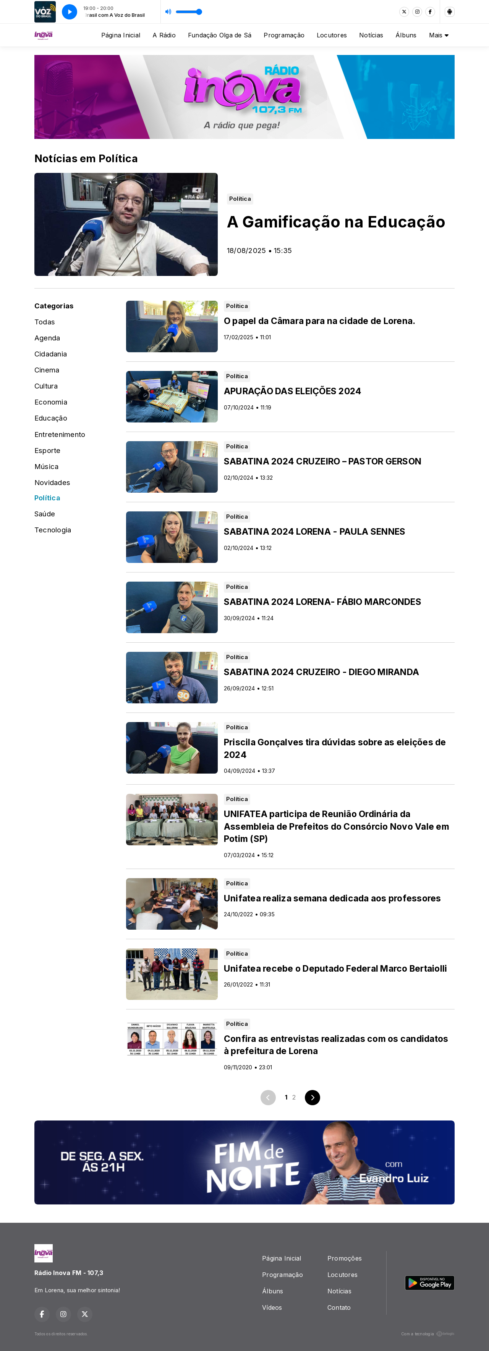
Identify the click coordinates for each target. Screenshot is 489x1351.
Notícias (371, 35)
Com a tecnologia (428, 1333)
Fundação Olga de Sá (220, 35)
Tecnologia (52, 530)
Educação (50, 418)
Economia (50, 402)
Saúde (44, 513)
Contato (339, 1307)
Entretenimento (59, 434)
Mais (439, 35)
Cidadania (50, 354)
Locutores (332, 35)
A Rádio (164, 35)
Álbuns (405, 35)
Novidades (52, 482)
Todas (44, 322)
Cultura (46, 386)
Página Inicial (120, 35)
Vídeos (272, 1307)
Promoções (344, 1258)
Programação (284, 35)
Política (47, 497)
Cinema (46, 370)
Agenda (47, 338)
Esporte (47, 450)
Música (46, 466)
